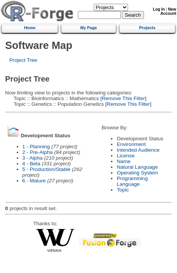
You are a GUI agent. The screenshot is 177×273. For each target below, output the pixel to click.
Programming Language (132, 181)
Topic (123, 190)
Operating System (137, 173)
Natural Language (137, 167)
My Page (88, 27)
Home (29, 27)
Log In (159, 9)
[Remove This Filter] (122, 98)
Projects (147, 27)
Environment (131, 144)
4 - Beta (31, 163)
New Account (168, 11)
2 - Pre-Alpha (37, 152)
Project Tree (23, 60)
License (125, 155)
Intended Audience (138, 150)
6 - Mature (34, 181)
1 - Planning (36, 146)
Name (123, 161)
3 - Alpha (32, 158)
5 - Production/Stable (46, 169)
